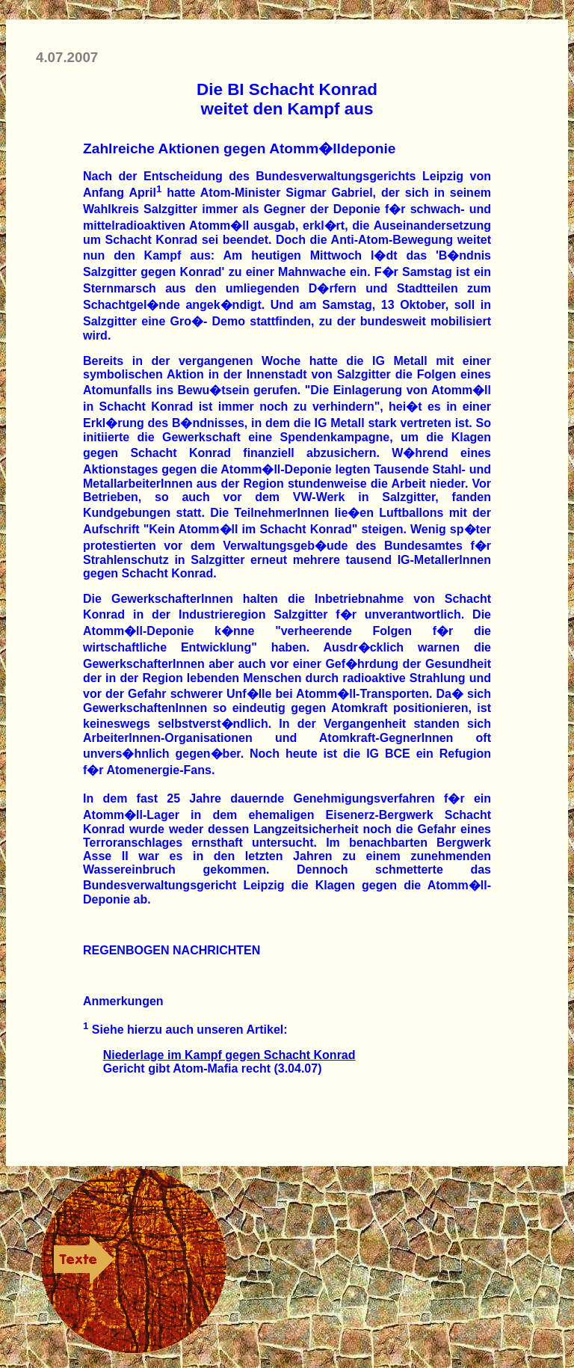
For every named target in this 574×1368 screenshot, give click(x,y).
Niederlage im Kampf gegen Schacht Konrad (229, 1055)
